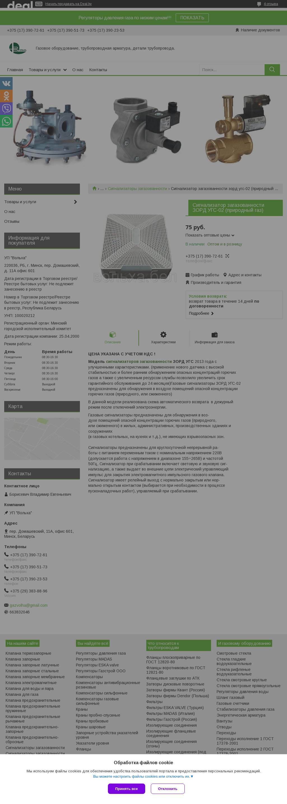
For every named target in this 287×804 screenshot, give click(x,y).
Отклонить (167, 789)
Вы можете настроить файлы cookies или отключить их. (141, 776)
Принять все (126, 789)
